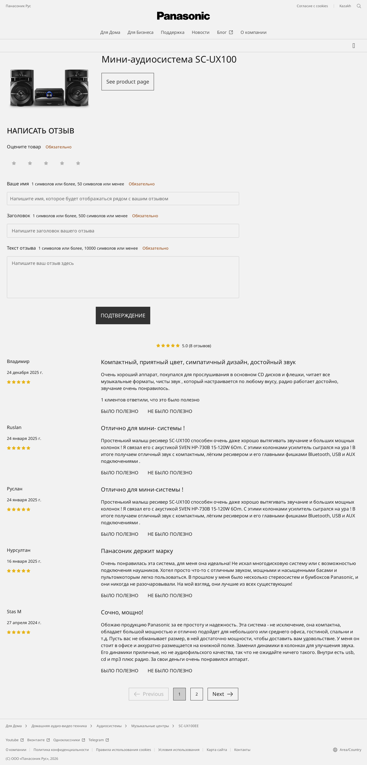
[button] (14, 163)
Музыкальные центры (150, 725)
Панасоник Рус (18, 5)
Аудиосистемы (109, 725)
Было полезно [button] (119, 411)
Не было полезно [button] (170, 411)
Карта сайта (217, 749)
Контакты (242, 749)
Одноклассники (69, 739)
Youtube (15, 739)
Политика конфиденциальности (61, 749)
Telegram (99, 739)
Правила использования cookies (123, 749)
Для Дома (14, 725)
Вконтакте (38, 739)
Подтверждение (123, 315)
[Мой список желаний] (354, 45)
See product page (127, 81)
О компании (16, 749)
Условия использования (179, 749)
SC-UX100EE (189, 725)
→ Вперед (223, 694)
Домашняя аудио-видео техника (59, 725)
